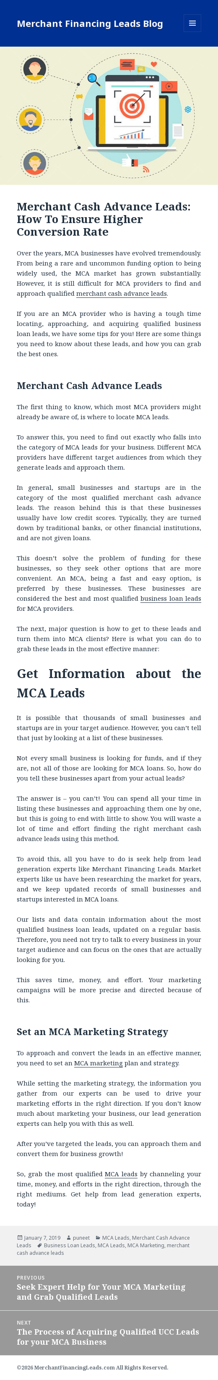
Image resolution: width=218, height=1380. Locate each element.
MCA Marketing (145, 1245)
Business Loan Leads (69, 1245)
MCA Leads (116, 1237)
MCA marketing (98, 1063)
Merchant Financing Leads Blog (90, 23)
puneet (81, 1237)
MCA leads (121, 1174)
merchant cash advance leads (121, 293)
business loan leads (170, 598)
